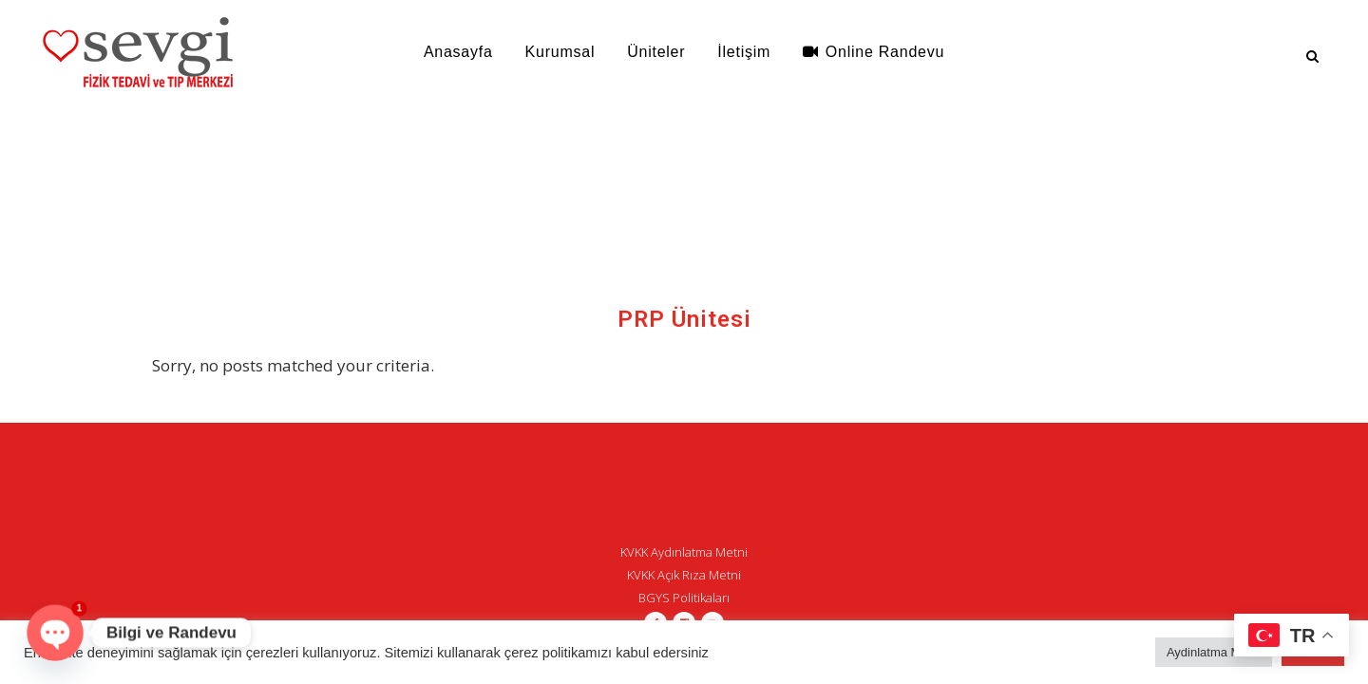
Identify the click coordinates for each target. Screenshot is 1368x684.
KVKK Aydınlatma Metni (684, 551)
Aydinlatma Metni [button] (1214, 652)
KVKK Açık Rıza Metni (684, 574)
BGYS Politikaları (684, 597)
